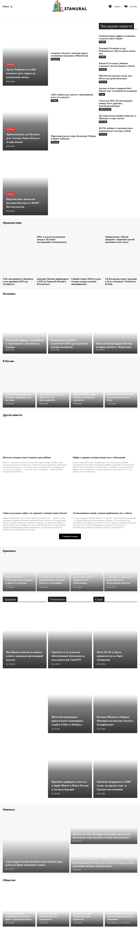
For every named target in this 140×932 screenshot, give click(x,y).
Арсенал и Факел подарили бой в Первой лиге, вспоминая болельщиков (118, 89)
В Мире (54, 100)
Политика (55, 59)
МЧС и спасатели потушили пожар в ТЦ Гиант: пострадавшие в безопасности (51, 239)
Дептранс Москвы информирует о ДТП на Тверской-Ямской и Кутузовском (53, 281)
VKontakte (133, 6)
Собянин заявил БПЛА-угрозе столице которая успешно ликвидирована (86, 281)
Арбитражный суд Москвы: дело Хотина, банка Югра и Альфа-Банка (23, 138)
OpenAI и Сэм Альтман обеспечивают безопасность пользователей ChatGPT (68, 656)
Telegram (117, 6)
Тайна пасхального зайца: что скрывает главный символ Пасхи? (35, 513)
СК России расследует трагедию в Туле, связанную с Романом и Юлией (121, 281)
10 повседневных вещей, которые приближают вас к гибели (102, 513)
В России (10, 64)
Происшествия (105, 109)
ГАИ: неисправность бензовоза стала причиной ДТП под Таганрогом (18, 281)
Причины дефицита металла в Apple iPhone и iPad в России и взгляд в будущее (69, 785)
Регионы (103, 69)
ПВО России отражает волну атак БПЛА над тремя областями (115, 77)
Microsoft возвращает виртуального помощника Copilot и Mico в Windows (67, 720)
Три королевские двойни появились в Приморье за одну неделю (117, 117)
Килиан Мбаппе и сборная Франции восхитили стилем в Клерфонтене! (115, 720)
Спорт (102, 94)
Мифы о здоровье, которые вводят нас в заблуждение (99, 457)
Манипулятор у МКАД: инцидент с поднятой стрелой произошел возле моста (119, 239)
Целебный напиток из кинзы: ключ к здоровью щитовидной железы (24, 656)
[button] (8, 6)
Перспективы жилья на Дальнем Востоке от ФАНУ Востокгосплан (23, 203)
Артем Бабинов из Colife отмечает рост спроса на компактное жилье (21, 73)
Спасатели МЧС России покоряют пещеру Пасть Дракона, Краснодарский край (116, 103)
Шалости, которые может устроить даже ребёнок (27, 457)
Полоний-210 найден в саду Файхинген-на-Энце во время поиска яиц (117, 51)
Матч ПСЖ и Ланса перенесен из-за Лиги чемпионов (110, 656)
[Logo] (70, 6)
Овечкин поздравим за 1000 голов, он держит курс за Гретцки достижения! (114, 785)
